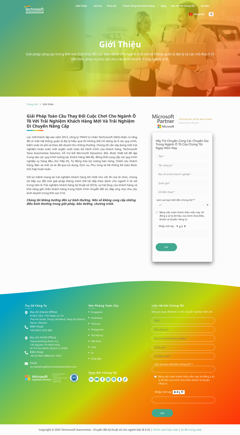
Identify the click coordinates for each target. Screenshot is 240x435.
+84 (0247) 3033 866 (41, 330)
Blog (163, 5)
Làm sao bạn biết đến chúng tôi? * (175, 200)
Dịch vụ (98, 5)
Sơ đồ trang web (191, 430)
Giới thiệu (82, 5)
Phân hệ (112, 5)
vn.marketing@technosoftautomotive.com (53, 366)
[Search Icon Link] (212, 14)
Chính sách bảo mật (165, 430)
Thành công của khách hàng (139, 5)
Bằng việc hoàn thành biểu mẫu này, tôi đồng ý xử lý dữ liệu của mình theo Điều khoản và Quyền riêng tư (182, 216)
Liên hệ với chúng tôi (183, 5)
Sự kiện (206, 5)
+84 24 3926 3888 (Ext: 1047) (45, 355)
